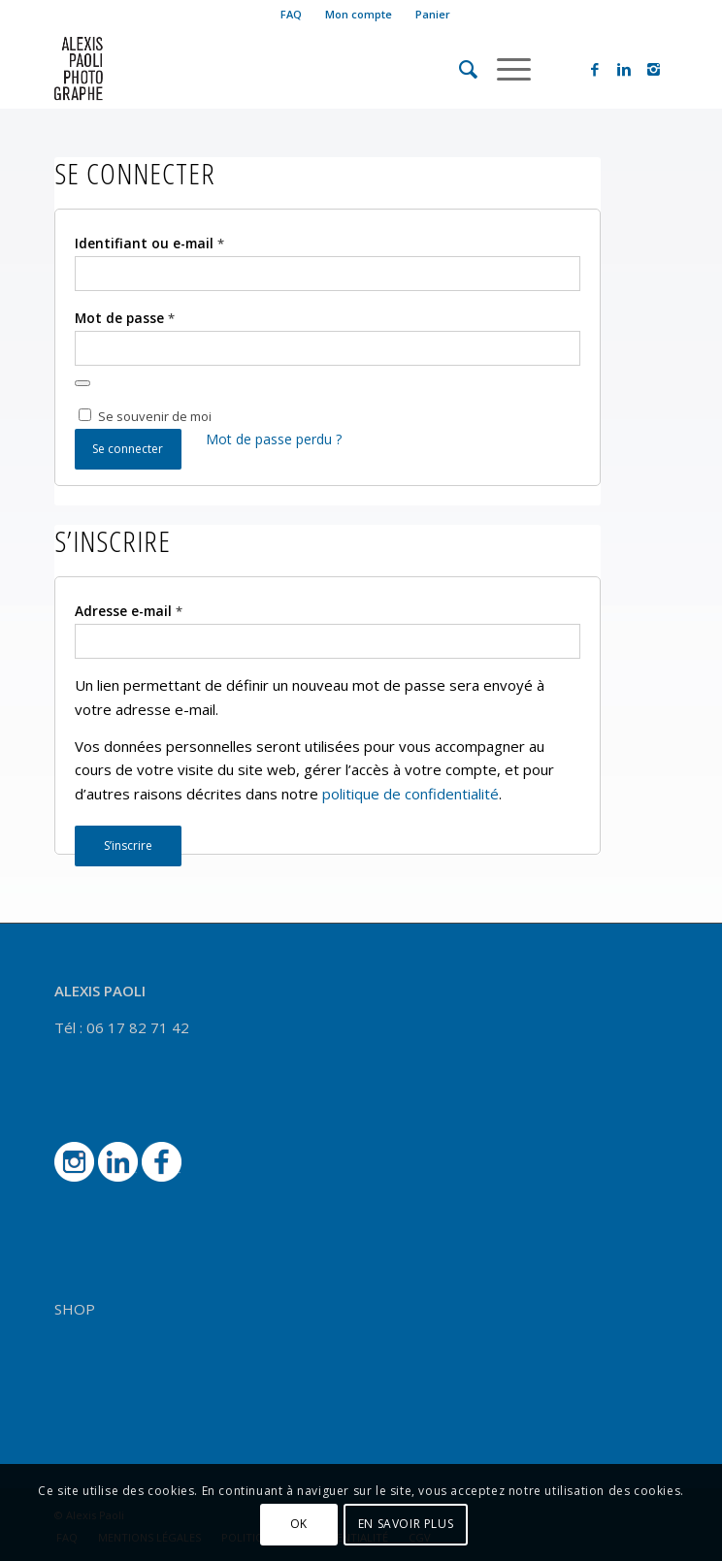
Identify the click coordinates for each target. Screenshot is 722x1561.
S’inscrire (128, 845)
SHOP (74, 1308)
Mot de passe (125, 318)
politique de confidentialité (410, 793)
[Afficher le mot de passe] (82, 383)
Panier (432, 14)
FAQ (291, 14)
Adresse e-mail (128, 611)
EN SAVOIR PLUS (405, 1523)
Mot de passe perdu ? (274, 439)
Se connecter (127, 448)
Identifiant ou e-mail (149, 243)
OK (299, 1523)
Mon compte (358, 14)
